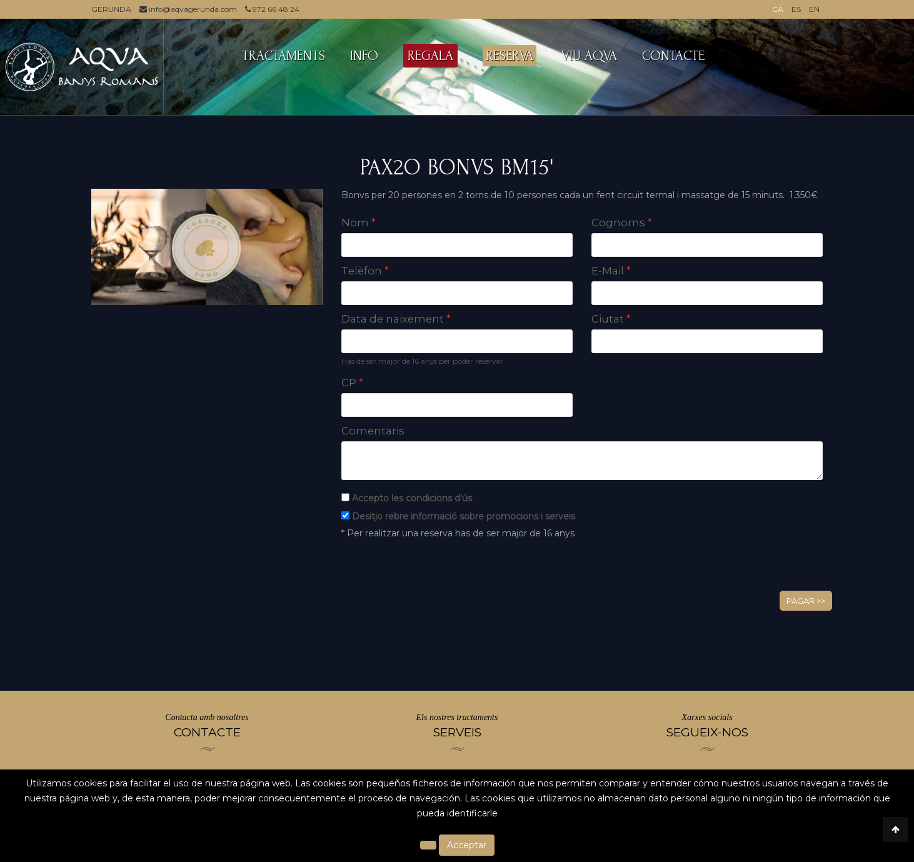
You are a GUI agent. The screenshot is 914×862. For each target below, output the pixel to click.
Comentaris (372, 430)
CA (777, 9)
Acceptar (466, 845)
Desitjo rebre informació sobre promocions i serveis (463, 516)
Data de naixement (396, 319)
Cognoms (621, 222)
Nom (358, 222)
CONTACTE (673, 55)
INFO (364, 55)
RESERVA (509, 55)
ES (796, 9)
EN (814, 9)
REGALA (430, 55)
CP (352, 382)
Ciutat (611, 319)
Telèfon (365, 270)
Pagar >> (805, 601)
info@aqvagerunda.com (188, 9)
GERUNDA (111, 9)
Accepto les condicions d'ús (412, 498)
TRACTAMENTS (283, 55)
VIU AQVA (589, 55)
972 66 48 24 (272, 9)
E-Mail (611, 270)
